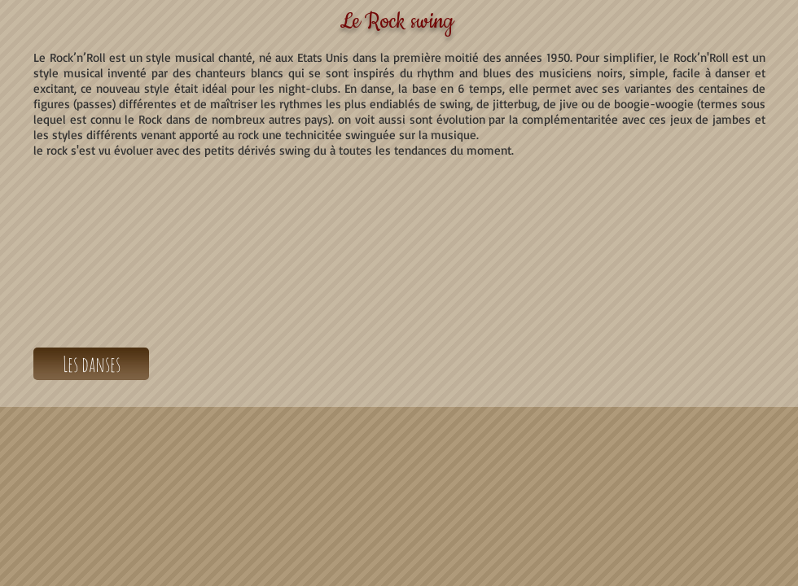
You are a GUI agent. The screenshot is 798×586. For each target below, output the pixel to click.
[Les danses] (91, 364)
